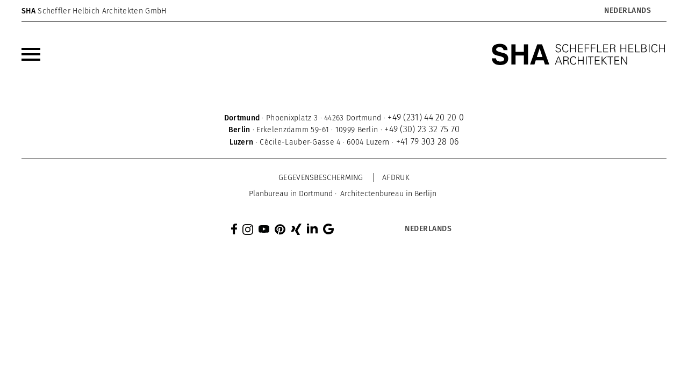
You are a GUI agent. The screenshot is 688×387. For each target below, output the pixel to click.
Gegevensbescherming (320, 177)
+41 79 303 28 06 (427, 142)
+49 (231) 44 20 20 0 (426, 117)
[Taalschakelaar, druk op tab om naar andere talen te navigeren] (626, 10)
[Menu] (31, 54)
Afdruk (396, 177)
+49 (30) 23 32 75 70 (422, 129)
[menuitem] (31, 54)
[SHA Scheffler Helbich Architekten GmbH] (578, 54)
